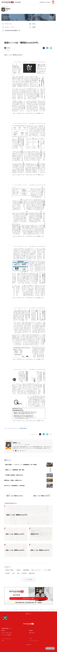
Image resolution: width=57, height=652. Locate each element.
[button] (24, 450)
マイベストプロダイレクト (6, 638)
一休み (13, 573)
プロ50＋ (30, 638)
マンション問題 (47, 570)
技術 (8, 51)
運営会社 (3, 630)
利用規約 (31, 630)
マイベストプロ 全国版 (6, 634)
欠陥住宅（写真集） (9, 570)
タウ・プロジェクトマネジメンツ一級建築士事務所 (15, 428)
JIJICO (2, 640)
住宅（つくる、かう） (36, 570)
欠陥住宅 (18, 570)
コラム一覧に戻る (28, 579)
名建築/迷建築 (26, 570)
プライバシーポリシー (5, 632)
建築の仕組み (32, 573)
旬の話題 (7, 573)
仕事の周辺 (24, 573)
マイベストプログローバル (34, 640)
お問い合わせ (31, 632)
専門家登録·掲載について (6, 628)
